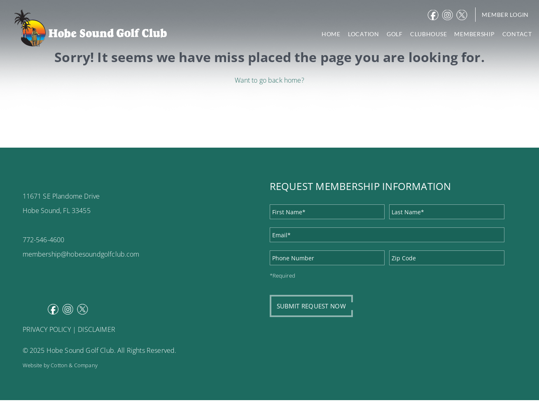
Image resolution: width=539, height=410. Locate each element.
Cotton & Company (74, 365)
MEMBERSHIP (474, 33)
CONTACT (517, 33)
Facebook (434, 15)
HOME (331, 33)
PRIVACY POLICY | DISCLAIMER (69, 329)
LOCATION (363, 33)
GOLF (395, 33)
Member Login (505, 14)
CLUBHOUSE (428, 33)
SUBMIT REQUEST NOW (311, 306)
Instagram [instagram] (448, 15)
